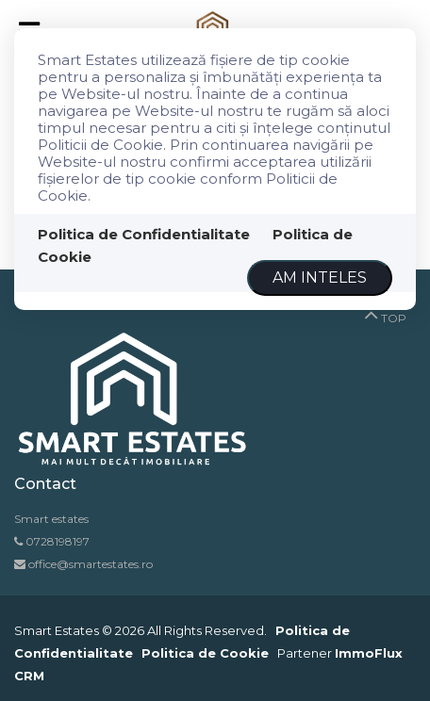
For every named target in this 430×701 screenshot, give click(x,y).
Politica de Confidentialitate (144, 234)
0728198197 (57, 541)
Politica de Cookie (205, 652)
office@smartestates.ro (89, 564)
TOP (385, 313)
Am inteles (320, 277)
